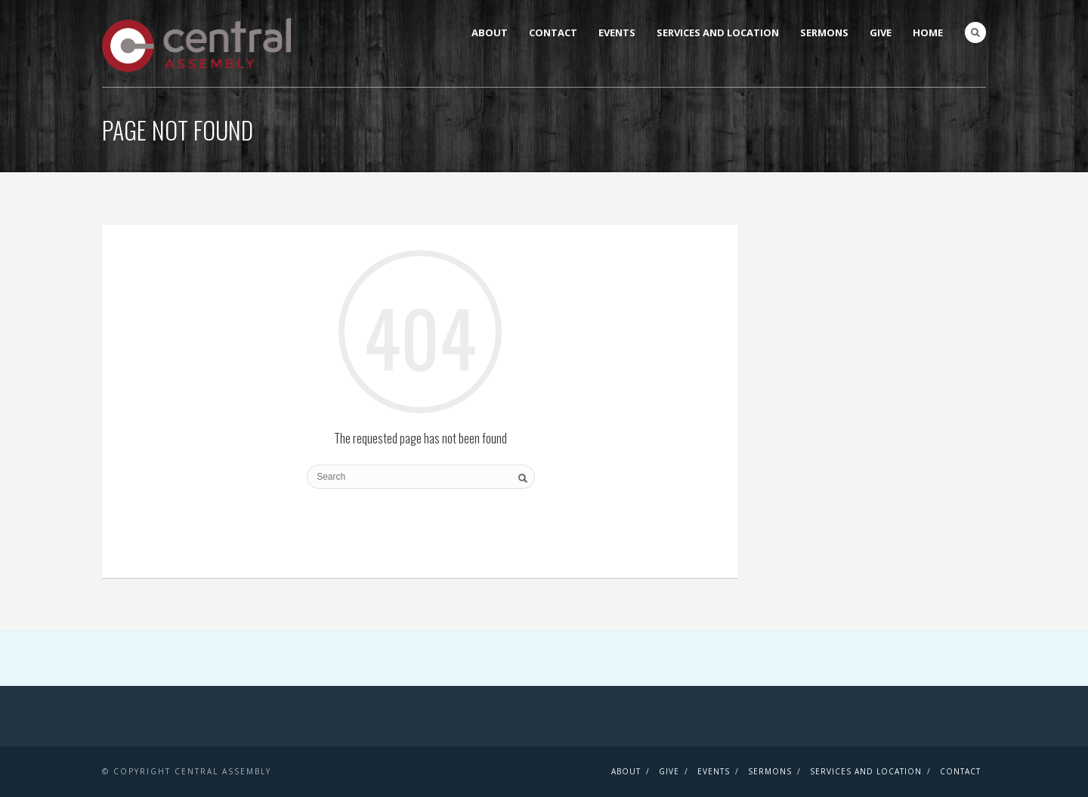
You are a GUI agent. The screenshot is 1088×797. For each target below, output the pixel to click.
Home (928, 32)
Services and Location (718, 32)
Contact (553, 32)
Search (975, 32)
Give (881, 32)
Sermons (824, 32)
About (489, 32)
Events (616, 32)
